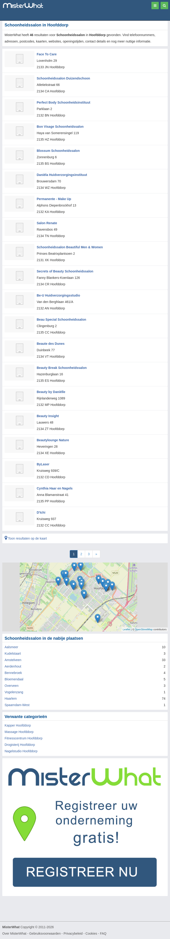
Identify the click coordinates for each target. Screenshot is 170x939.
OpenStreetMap (144, 629)
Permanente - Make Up (54, 199)
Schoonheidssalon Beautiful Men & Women (70, 247)
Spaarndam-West (17, 705)
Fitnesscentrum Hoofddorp (23, 738)
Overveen (12, 685)
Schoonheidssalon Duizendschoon (63, 78)
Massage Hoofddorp (19, 732)
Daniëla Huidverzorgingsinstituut (62, 175)
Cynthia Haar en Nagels (54, 488)
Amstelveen (13, 660)
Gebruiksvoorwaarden (45, 933)
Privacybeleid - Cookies (80, 933)
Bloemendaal (14, 679)
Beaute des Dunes (50, 343)
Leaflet (126, 629)
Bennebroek (13, 673)
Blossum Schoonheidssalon (58, 151)
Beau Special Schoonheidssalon (61, 319)
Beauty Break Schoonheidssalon (62, 368)
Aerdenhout (13, 666)
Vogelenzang (14, 692)
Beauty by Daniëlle (51, 392)
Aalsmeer (11, 647)
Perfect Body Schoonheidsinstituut (63, 102)
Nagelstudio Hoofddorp (21, 751)
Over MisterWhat (14, 933)
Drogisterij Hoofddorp (20, 745)
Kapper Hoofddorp (18, 725)
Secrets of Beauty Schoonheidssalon (65, 271)
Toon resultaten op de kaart (26, 538)
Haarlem (11, 698)
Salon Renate (47, 223)
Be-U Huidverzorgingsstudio (58, 295)
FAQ (103, 933)
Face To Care (47, 54)
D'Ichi (41, 512)
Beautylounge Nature (53, 440)
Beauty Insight (48, 416)
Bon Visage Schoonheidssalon (60, 126)
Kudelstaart (13, 653)
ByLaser (43, 464)
